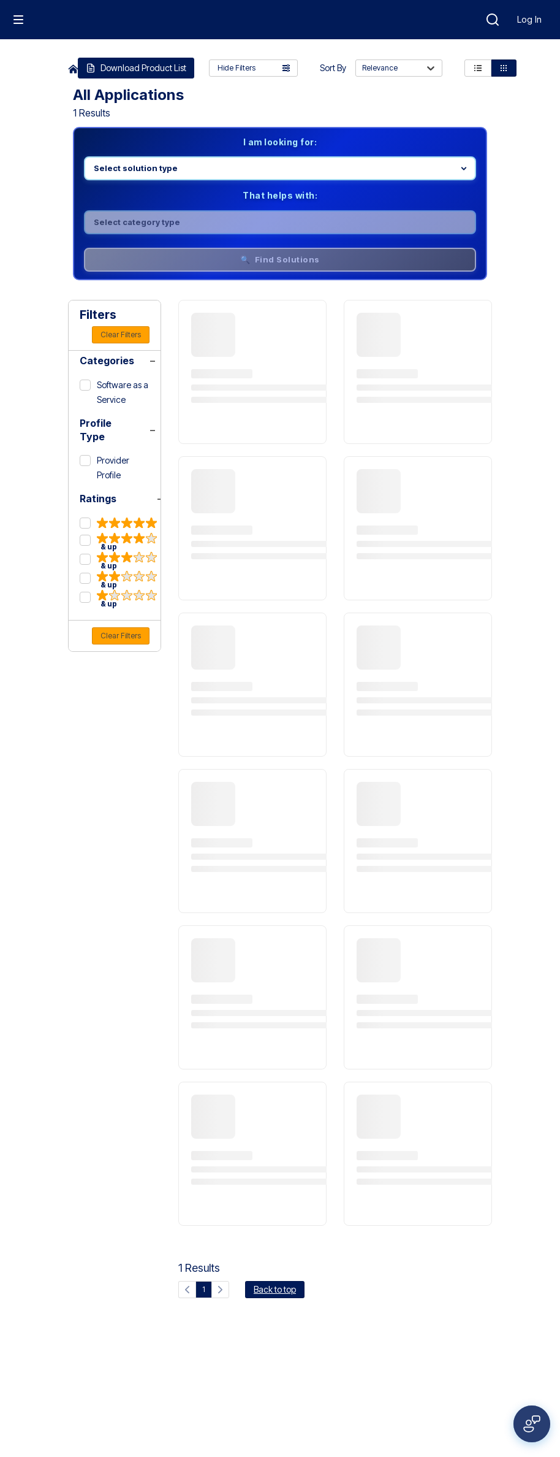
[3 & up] (118, 561)
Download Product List (136, 68)
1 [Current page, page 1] (203, 1289)
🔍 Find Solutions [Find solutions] (280, 259)
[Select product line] (280, 168)
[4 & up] (118, 542)
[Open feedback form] (531, 1423)
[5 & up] (118, 524)
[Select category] (280, 222)
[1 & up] (118, 599)
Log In (529, 19)
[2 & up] (118, 580)
